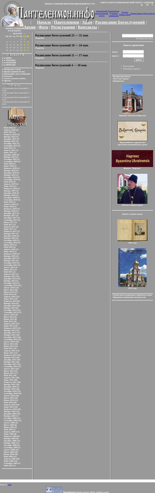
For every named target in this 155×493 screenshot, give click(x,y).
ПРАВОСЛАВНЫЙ (14, 28)
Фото (43, 27)
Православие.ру (137, 13)
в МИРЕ (8, 58)
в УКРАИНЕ (10, 60)
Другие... (8, 80)
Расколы (8, 76)
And (9, 484)
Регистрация (63, 27)
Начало (44, 22)
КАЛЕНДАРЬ (14, 30)
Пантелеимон (66, 22)
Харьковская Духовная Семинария (113, 13)
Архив (30, 27)
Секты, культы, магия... (15, 78)
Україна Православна (124, 13)
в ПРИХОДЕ (10, 65)
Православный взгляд (14, 71)
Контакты (87, 27)
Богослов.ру (149, 13)
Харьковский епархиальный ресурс (101, 13)
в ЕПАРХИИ (10, 62)
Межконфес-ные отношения (17, 74)
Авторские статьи (12, 69)
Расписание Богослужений (120, 22)
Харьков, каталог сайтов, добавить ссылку (86, 492)
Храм (87, 22)
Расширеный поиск (144, 38)
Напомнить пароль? (131, 69)
